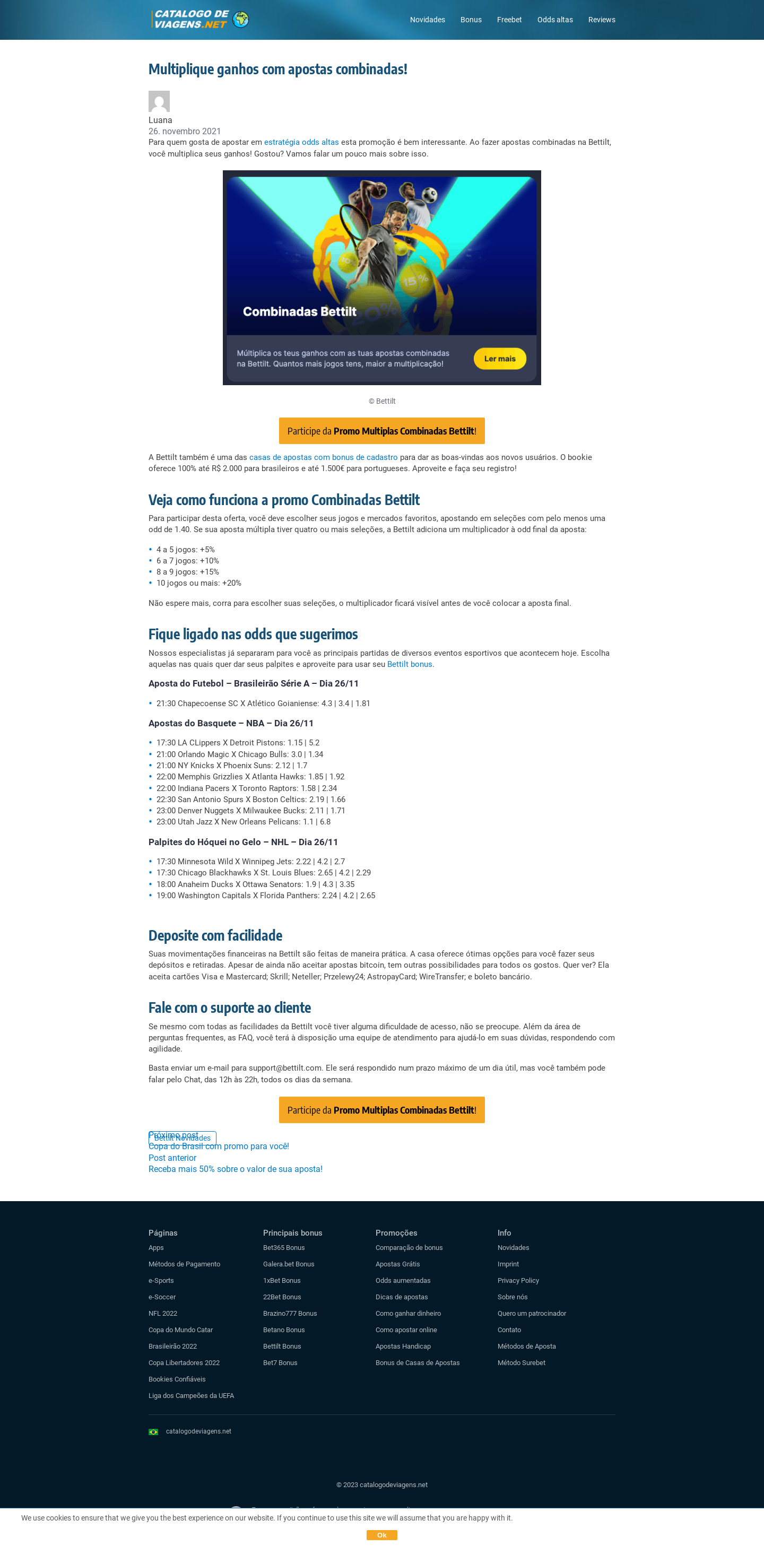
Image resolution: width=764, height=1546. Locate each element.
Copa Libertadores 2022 (184, 1363)
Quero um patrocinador (532, 1313)
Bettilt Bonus (282, 1346)
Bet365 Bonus (284, 1248)
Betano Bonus (284, 1330)
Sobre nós (513, 1297)
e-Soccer (162, 1297)
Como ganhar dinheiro (408, 1313)
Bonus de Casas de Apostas (418, 1363)
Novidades (427, 19)
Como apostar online (406, 1330)
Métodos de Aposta (527, 1346)
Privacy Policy (518, 1280)
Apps (156, 1248)
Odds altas (555, 19)
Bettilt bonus (409, 664)
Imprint (508, 1264)
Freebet (509, 19)
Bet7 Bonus (280, 1363)
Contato (509, 1330)
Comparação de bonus (409, 1248)
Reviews (601, 19)
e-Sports (161, 1280)
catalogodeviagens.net (198, 1431)
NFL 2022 (163, 1313)
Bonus (471, 19)
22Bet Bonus (282, 1297)
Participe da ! (382, 430)
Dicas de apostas (402, 1297)
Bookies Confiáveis (177, 1379)
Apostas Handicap (403, 1346)
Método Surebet (521, 1363)
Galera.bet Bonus (289, 1264)
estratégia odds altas (301, 142)
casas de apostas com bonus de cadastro (323, 457)
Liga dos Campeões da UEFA (191, 1396)
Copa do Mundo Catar (181, 1330)
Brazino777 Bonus (290, 1313)
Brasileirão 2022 (173, 1346)
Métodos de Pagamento (184, 1264)
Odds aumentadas (403, 1280)
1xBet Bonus (282, 1280)
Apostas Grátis (398, 1264)
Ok (382, 1535)
